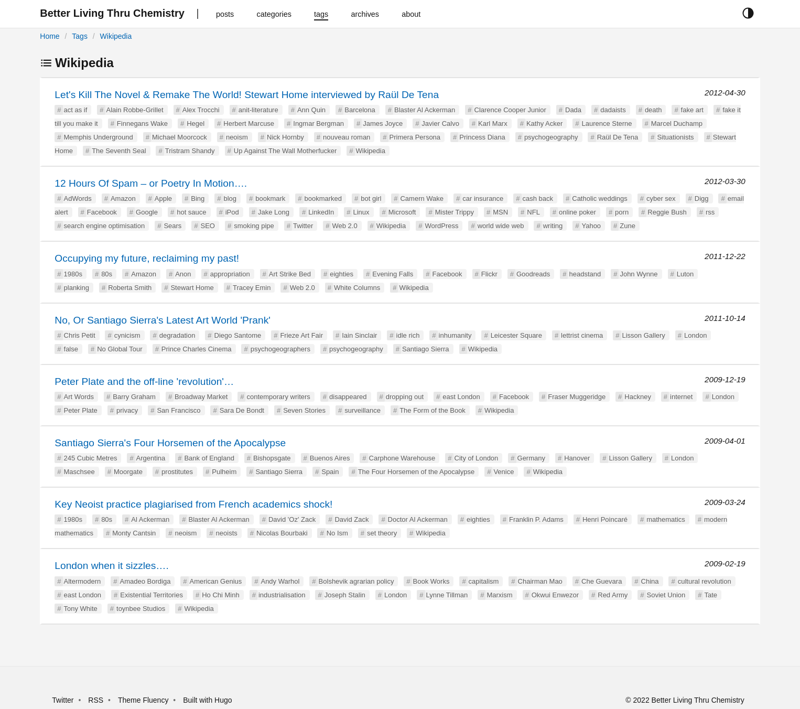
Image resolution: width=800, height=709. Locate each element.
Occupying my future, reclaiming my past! (147, 258)
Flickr (489, 274)
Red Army (613, 595)
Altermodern (82, 581)
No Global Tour (119, 349)
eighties (341, 274)
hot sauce (191, 212)
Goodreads (533, 274)
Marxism (499, 595)
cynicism (127, 335)
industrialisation (282, 595)
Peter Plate (81, 410)
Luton (685, 274)
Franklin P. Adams (536, 519)
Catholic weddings (600, 198)
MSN (500, 212)
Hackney (637, 397)
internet (681, 397)
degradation (177, 335)
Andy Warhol (280, 581)
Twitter (303, 226)
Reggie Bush (666, 212)
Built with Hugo (207, 700)
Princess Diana (482, 137)
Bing (197, 198)
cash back (538, 198)
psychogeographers (280, 349)
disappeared (348, 397)
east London (461, 397)
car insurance (482, 198)
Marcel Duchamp (676, 123)
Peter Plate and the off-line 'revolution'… (144, 381)
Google (147, 212)
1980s (73, 274)
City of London (477, 458)
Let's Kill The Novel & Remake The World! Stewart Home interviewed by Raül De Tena (247, 94)
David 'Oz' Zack (292, 519)
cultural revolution (704, 581)
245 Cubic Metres (90, 458)
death (653, 110)
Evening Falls (392, 274)
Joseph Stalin (345, 595)
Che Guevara (601, 581)
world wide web (501, 226)
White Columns (357, 288)
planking (76, 288)
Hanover (577, 458)
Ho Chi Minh (221, 595)
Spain (330, 472)
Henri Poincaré (605, 519)
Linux (361, 212)
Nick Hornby (285, 137)
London (695, 335)
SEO (208, 226)
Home (49, 36)
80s (106, 274)
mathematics (665, 519)
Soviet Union (666, 595)
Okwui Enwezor (555, 595)
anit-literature (258, 110)
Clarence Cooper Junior (510, 110)
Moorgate (128, 472)
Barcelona (359, 110)
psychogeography (551, 137)
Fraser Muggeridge (577, 397)
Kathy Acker (544, 123)
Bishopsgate (272, 458)
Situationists (675, 137)
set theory (382, 533)
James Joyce (383, 123)
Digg (702, 198)
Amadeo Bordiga (145, 581)
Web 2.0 (344, 226)
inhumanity (455, 335)
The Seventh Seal (119, 151)
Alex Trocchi (201, 110)
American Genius (216, 581)
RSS (95, 700)
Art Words (79, 397)
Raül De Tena (618, 137)
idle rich (408, 335)
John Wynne (638, 274)
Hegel (195, 123)
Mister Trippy (454, 212)
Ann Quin (311, 110)
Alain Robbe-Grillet (135, 110)
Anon (183, 274)
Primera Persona (415, 137)
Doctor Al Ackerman (418, 519)
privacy (127, 410)
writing (553, 226)
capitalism (484, 581)
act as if (76, 110)
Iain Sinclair (359, 335)
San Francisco (178, 410)
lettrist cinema (582, 335)
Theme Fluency (144, 700)
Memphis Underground (98, 137)
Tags (80, 36)
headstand (585, 274)
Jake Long (273, 212)
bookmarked (323, 198)
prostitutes (177, 472)
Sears (172, 226)
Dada (573, 110)
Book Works (431, 581)
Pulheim (224, 472)
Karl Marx (492, 123)
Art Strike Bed (290, 274)
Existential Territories (151, 595)
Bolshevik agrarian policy (356, 581)
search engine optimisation (104, 226)
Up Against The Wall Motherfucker (285, 151)
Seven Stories (304, 410)
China (650, 581)
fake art (692, 110)
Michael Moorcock (179, 137)
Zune (627, 226)
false (71, 349)
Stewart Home (191, 288)
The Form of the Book (432, 410)
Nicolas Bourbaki (282, 533)
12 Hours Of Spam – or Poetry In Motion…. (151, 183)
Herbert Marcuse (248, 123)
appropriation (230, 274)
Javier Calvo (440, 123)
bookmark (270, 198)
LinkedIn (321, 212)
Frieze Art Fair (301, 335)
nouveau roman (346, 137)
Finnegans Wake (142, 123)
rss (710, 212)
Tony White (81, 609)
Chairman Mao (540, 581)
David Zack (351, 519)
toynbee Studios (140, 609)
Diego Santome (238, 335)
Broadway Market (201, 397)
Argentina (151, 458)
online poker (577, 212)
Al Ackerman (150, 519)
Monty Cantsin (134, 533)
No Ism (337, 533)
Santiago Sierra (425, 349)
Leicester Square (516, 335)
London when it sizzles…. (112, 565)
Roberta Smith (130, 288)
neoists (226, 533)
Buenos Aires (330, 458)
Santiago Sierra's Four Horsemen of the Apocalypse (170, 442)
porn (622, 212)
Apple (163, 198)
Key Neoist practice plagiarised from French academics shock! (193, 504)
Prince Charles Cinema (196, 349)
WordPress (441, 226)
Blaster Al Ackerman (424, 110)
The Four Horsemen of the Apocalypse (416, 472)
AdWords (78, 198)
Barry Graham (134, 397)
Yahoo (591, 226)
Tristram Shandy (190, 151)
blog (230, 198)
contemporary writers (278, 397)
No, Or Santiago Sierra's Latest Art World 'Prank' (163, 320)
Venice (503, 472)
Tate (710, 595)
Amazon (123, 198)
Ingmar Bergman (318, 123)
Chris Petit (79, 335)
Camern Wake (422, 198)
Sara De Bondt (242, 410)
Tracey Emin (252, 288)
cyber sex (661, 198)
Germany (531, 458)
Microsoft (402, 212)
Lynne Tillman (447, 595)
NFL (533, 212)
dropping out (405, 397)
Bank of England (209, 458)
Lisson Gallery (643, 335)
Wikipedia (116, 36)
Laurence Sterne (606, 123)
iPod (232, 212)
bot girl (371, 198)
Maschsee (79, 472)
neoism (237, 137)
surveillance (362, 410)
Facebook (102, 212)
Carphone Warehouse (402, 458)
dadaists (612, 110)
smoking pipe (254, 226)
